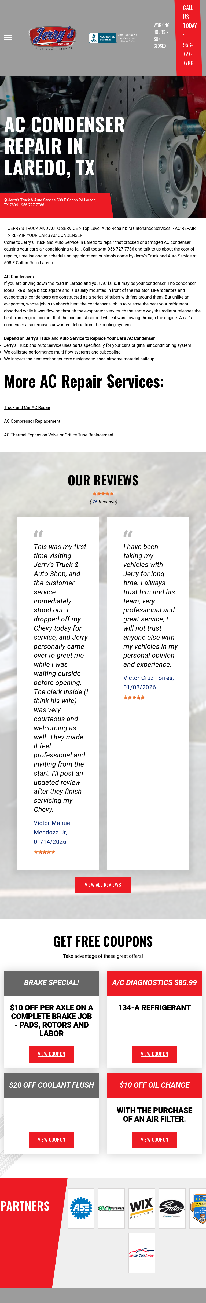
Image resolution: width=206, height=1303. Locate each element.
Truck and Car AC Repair (27, 407)
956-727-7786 (188, 54)
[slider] (103, 493)
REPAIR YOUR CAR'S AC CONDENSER (46, 235)
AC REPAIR (185, 228)
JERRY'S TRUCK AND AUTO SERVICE (43, 228)
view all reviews (103, 884)
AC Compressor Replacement (32, 421)
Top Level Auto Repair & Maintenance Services (126, 228)
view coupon (51, 1053)
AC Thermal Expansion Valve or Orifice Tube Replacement (58, 434)
